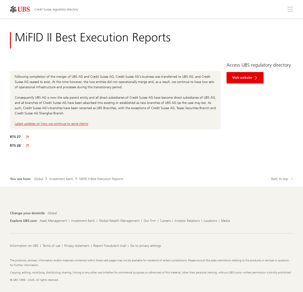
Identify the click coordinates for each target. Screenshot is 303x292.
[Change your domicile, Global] (52, 213)
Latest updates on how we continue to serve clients (51, 124)
